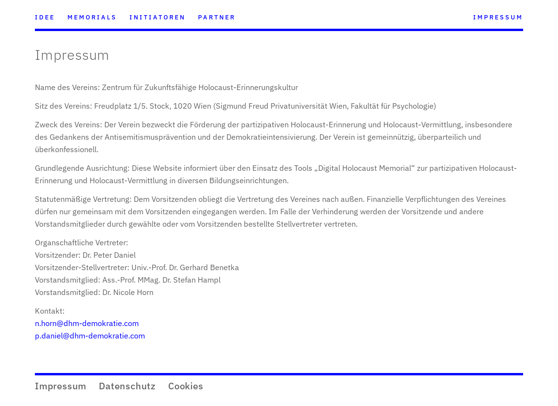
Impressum (60, 386)
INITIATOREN (157, 17)
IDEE (45, 17)
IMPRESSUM (498, 17)
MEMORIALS (92, 17)
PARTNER (217, 17)
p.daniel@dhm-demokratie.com (90, 335)
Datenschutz (127, 386)
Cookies (185, 386)
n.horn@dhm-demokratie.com (87, 323)
